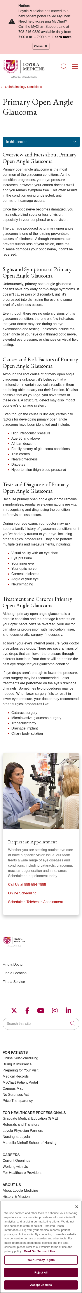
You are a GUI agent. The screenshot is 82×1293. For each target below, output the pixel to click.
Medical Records (16, 1076)
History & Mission (16, 1196)
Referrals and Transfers (21, 1124)
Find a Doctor (13, 964)
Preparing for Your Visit (20, 1070)
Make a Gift (12, 1202)
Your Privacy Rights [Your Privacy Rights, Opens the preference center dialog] (41, 1262)
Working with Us (15, 1166)
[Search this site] (41, 1024)
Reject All (40, 1275)
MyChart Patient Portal (20, 1082)
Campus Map (13, 1088)
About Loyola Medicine (20, 1190)
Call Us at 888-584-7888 (27, 884)
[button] (75, 65)
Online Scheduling (22, 893)
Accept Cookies (41, 1287)
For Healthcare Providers (22, 1173)
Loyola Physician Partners (23, 1130)
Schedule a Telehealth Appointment (35, 902)
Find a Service (14, 982)
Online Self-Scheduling (20, 1058)
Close (41, 46)
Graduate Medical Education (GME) (30, 1118)
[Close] (77, 1209)
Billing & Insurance (17, 1064)
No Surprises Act (16, 1094)
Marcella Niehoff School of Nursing (29, 1143)
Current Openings (16, 1160)
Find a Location (14, 973)
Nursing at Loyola (16, 1137)
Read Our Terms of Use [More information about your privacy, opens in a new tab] (39, 1253)
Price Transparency (18, 1100)
